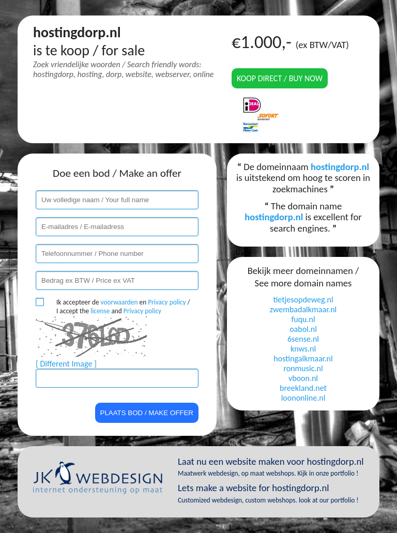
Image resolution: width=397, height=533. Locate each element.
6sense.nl (303, 339)
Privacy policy (167, 302)
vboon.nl (303, 378)
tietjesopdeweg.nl (303, 299)
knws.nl (303, 349)
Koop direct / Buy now (280, 78)
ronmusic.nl (303, 368)
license (100, 311)
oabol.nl (303, 329)
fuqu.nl (303, 319)
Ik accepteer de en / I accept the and (123, 306)
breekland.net (303, 388)
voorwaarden (119, 302)
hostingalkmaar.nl (302, 358)
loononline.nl (303, 398)
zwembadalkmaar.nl (303, 309)
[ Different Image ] (66, 364)
